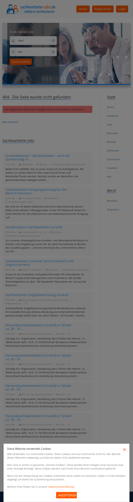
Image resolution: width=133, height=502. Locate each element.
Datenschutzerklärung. (61, 486)
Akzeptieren (67, 495)
